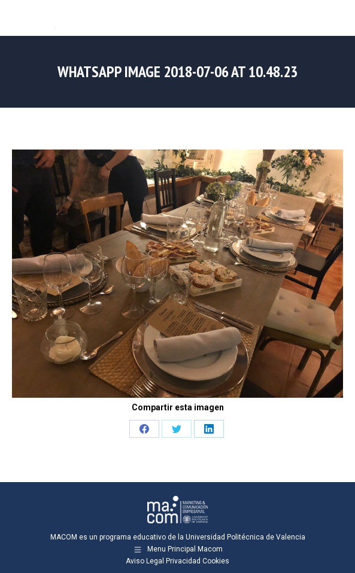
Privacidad (183, 561)
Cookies (215, 561)
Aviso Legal (145, 561)
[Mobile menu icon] (336, 18)
